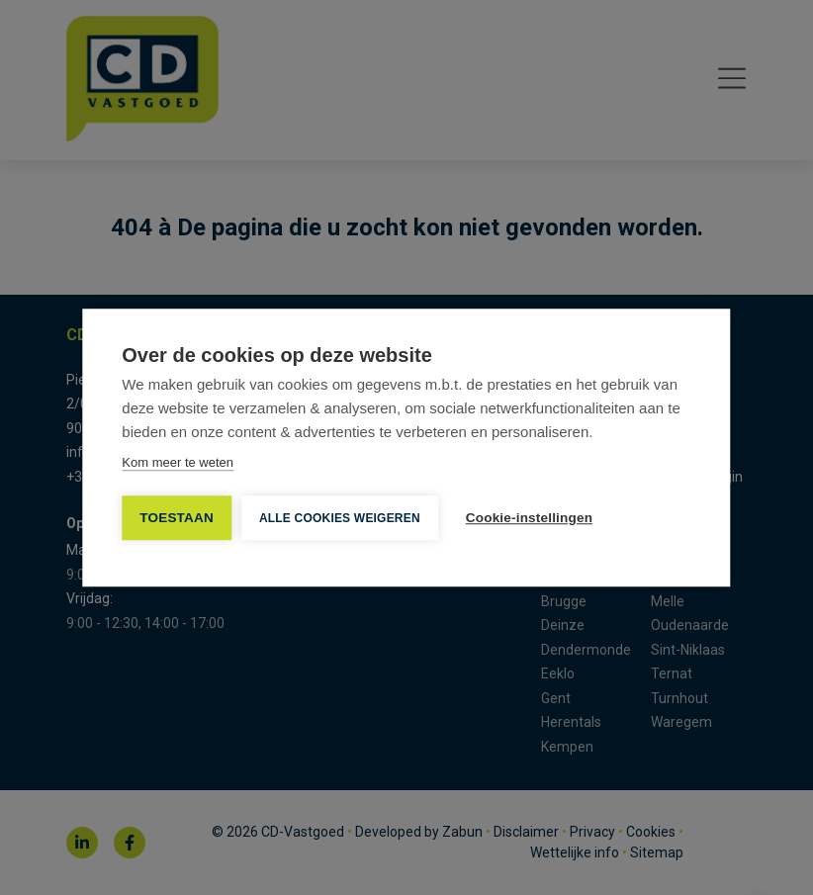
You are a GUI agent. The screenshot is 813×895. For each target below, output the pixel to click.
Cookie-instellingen (529, 517)
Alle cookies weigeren (339, 518)
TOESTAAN (176, 517)
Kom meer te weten (177, 462)
